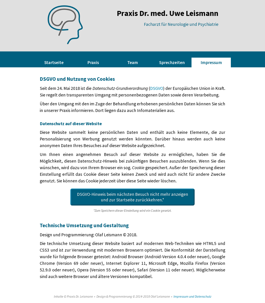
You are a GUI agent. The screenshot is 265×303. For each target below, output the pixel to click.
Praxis (93, 62)
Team (132, 62)
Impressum (211, 62)
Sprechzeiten (172, 62)
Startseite (54, 62)
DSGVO (156, 88)
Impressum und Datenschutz (192, 296)
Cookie (138, 167)
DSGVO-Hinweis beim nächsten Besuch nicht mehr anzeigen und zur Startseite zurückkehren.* (132, 197)
